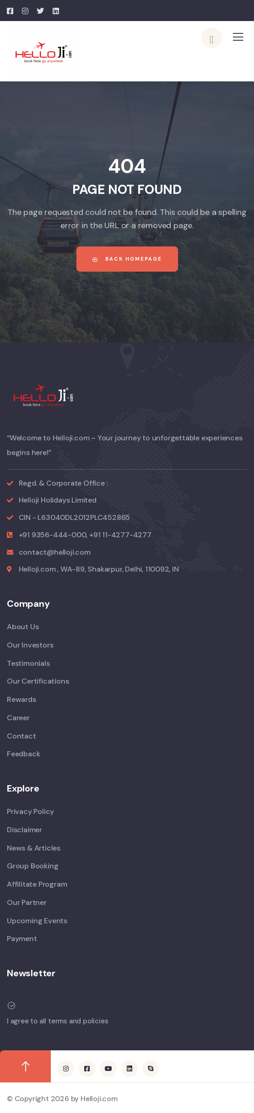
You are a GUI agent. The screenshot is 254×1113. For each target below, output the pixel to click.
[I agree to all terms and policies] (11, 1005)
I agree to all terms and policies (57, 1021)
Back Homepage (127, 259)
